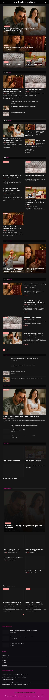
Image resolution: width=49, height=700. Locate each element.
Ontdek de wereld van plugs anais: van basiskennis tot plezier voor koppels (35, 63)
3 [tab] (25, 614)
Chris (5, 93)
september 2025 (5, 657)
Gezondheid (7, 26)
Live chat (17, 696)
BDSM (21, 695)
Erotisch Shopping (35, 695)
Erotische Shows (43, 695)
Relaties (26, 696)
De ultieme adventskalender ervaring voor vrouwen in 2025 (19, 47)
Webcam (42, 696)
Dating (25, 695)
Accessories (10, 695)
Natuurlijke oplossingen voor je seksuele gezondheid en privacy (19, 30)
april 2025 (4, 662)
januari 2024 (4, 665)
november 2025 (5, 655)
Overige (22, 696)
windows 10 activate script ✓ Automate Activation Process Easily (24, 101)
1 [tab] (23, 614)
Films (7, 696)
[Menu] (3, 2)
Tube (38, 696)
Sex (30, 696)
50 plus (5, 695)
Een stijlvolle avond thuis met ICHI (12, 64)
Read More (25, 295)
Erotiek (28, 695)
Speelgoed (28, 60)
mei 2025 (4, 660)
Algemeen (6, 45)
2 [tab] (24, 614)
